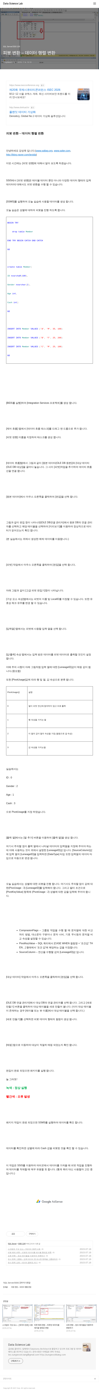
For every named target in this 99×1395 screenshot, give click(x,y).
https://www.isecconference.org (24, 85)
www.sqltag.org (44, 150)
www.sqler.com (62, 150)
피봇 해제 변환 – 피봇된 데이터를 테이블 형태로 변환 (29, 1252)
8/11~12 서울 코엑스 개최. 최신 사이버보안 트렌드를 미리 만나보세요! (39, 96)
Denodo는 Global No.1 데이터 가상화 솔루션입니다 (37, 116)
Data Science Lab (13, 3)
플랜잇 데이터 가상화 (22, 112)
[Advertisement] (49, 1201)
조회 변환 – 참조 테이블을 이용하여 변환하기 (26, 1256)
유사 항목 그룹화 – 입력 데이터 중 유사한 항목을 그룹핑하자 (33, 1259)
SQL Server (12, 1244)
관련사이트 (7, 1379)
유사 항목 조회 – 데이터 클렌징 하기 (23, 1263)
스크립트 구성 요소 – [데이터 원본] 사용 (24, 1249)
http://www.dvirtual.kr (19, 107)
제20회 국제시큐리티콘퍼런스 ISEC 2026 (34, 89)
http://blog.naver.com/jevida (21, 154)
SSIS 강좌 (21, 1244)
